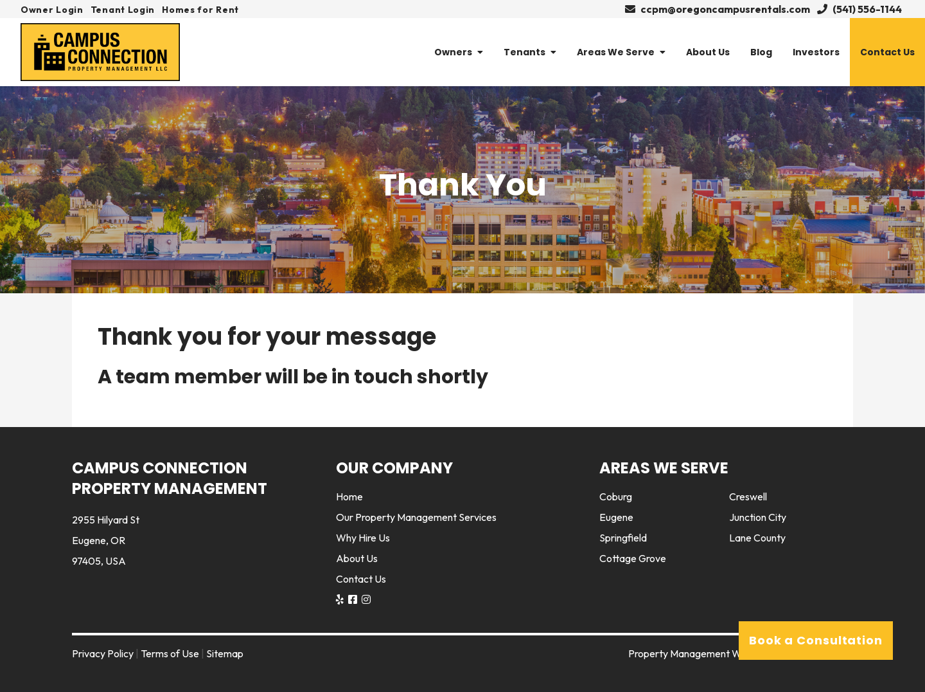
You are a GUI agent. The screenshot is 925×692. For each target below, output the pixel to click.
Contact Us (887, 52)
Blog (761, 52)
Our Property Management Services (416, 517)
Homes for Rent (200, 9)
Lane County (757, 537)
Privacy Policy (103, 653)
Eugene (616, 517)
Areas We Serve (621, 52)
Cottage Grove (632, 558)
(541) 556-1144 (859, 9)
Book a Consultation (816, 640)
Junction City (757, 517)
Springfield (623, 537)
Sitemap (224, 653)
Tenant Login (123, 9)
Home (349, 496)
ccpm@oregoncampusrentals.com (717, 9)
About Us (708, 52)
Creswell (748, 496)
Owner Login (52, 9)
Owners (458, 52)
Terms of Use (170, 653)
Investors (816, 52)
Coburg (615, 496)
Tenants (530, 52)
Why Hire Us (363, 537)
